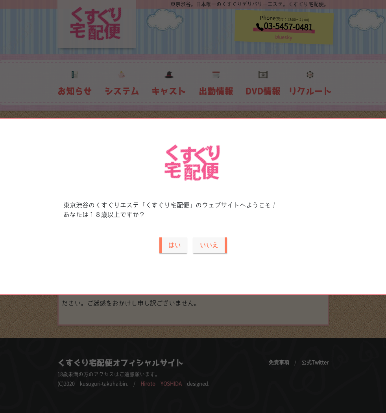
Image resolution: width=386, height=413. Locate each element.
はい (174, 245)
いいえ (208, 245)
